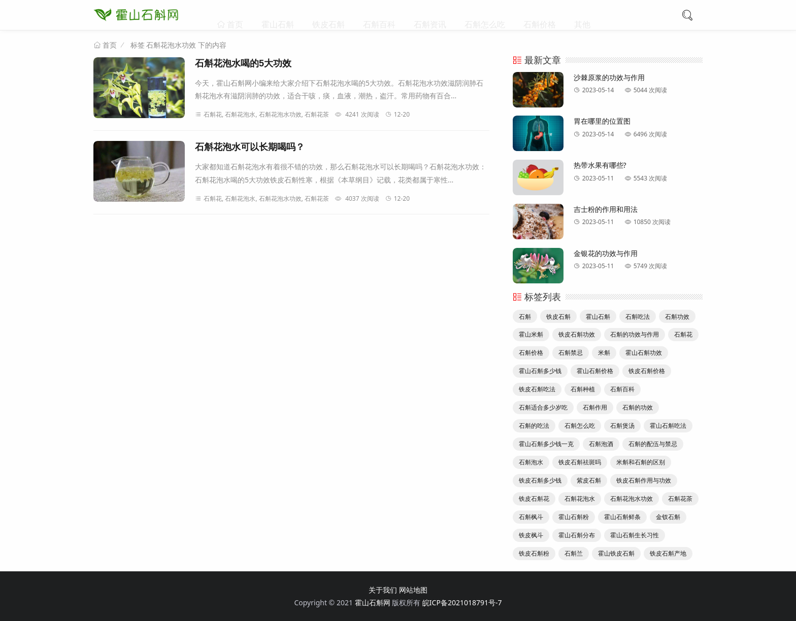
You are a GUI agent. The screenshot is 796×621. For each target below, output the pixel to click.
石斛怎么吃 (485, 15)
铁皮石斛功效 (576, 334)
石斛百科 (379, 15)
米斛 (604, 352)
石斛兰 (574, 553)
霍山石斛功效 (643, 352)
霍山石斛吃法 (668, 425)
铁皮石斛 (328, 15)
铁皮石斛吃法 (537, 389)
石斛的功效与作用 (634, 334)
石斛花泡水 (580, 498)
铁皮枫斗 (531, 535)
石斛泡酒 (601, 444)
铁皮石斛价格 (646, 371)
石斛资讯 (430, 15)
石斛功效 (677, 316)
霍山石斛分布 (576, 535)
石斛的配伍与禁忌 (652, 444)
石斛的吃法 (534, 425)
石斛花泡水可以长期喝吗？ (250, 147)
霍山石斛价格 (595, 371)
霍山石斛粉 (573, 517)
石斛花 (683, 334)
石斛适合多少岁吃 (543, 407)
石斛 (525, 316)
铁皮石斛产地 (668, 553)
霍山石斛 (277, 15)
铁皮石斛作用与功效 (643, 480)
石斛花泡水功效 (631, 498)
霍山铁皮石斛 (616, 553)
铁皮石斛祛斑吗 (579, 462)
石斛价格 (539, 15)
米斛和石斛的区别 (640, 462)
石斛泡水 (531, 462)
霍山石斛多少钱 (540, 371)
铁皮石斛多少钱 (540, 480)
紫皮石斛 (589, 480)
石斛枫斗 (531, 517)
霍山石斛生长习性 (634, 535)
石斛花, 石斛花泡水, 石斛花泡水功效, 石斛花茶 (262, 114)
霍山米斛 (531, 334)
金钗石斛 (668, 517)
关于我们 (383, 590)
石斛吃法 (637, 316)
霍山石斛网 (372, 602)
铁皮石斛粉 (534, 553)
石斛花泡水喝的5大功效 (243, 63)
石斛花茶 (680, 498)
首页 (234, 15)
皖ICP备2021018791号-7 (462, 602)
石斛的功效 (637, 407)
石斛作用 (595, 407)
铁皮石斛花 (534, 498)
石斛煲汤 (622, 425)
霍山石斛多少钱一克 (546, 444)
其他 (582, 15)
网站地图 (413, 590)
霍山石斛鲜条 (622, 517)
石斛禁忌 (570, 352)
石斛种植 (583, 389)
